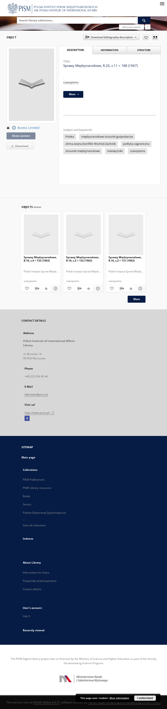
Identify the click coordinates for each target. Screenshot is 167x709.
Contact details (32, 589)
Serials (27, 504)
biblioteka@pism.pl (36, 394)
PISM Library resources (37, 488)
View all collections (34, 525)
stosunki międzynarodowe (82, 151)
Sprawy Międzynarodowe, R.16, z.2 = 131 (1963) (125, 258)
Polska (69, 136)
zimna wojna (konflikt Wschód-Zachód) (90, 144)
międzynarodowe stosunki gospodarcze (107, 136)
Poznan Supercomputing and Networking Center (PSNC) (124, 702)
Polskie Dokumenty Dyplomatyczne (44, 513)
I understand (145, 698)
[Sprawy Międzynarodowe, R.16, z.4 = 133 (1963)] (41, 235)
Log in (26, 616)
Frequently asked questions (40, 581)
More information (119, 698)
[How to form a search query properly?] (147, 27)
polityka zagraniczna (136, 144)
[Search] (144, 20)
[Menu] (162, 3)
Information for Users (36, 572)
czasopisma (137, 151)
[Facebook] (27, 418)
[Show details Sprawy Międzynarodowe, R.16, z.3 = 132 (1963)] (97, 288)
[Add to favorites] (146, 37)
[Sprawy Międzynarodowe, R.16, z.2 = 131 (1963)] (126, 235)
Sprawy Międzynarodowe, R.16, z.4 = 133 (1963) (40, 258)
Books (26, 496)
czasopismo (70, 82)
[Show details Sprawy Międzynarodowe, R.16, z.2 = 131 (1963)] (140, 288)
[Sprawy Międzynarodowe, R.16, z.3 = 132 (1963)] (83, 235)
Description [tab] (75, 50)
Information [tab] (109, 50)
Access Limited (23, 127)
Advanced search (131, 27)
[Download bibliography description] (36, 288)
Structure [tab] (143, 50)
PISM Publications (34, 479)
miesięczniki (115, 151)
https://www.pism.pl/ (40, 413)
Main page (28, 457)
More (136, 299)
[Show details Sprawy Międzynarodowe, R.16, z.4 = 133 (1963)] (55, 288)
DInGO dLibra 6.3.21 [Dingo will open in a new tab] (46, 702)
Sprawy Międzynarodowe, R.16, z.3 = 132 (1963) (82, 258)
